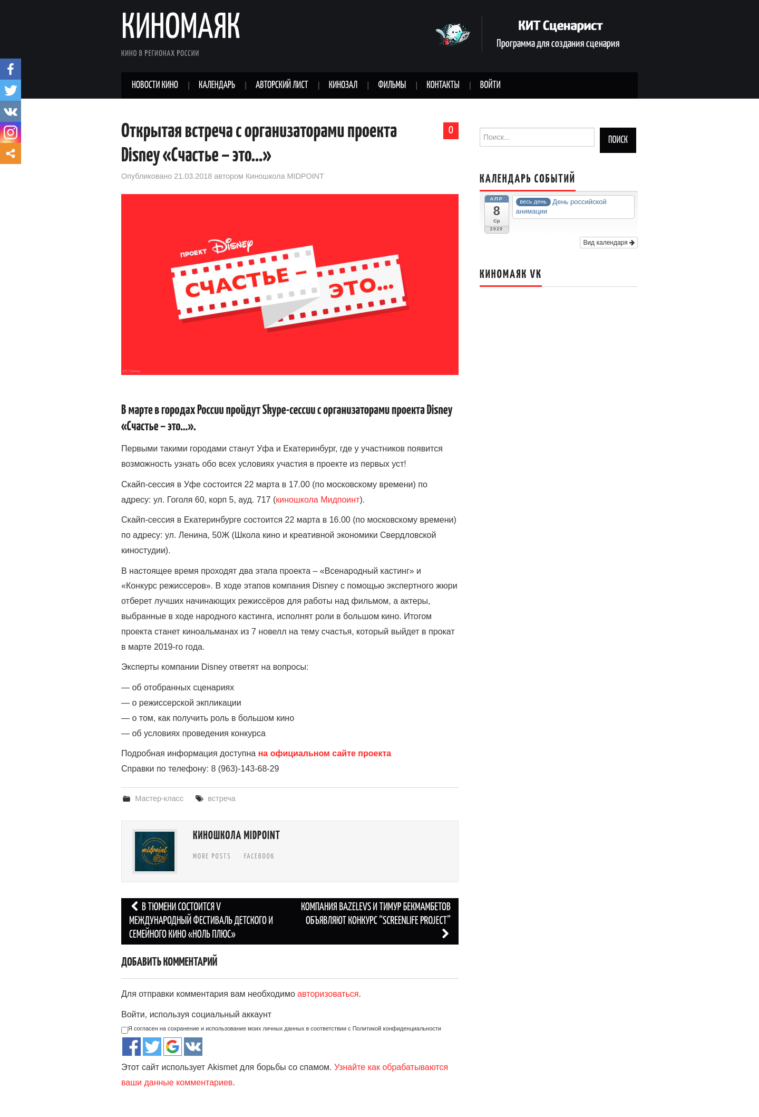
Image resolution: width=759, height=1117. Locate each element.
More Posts (212, 856)
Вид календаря (609, 242)
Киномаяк (181, 28)
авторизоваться (327, 993)
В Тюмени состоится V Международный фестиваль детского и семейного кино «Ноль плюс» (201, 921)
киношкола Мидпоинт (317, 499)
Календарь (217, 85)
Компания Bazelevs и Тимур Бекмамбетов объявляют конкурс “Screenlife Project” (376, 921)
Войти (490, 85)
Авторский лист (282, 85)
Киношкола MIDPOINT (285, 176)
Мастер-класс (159, 798)
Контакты (442, 85)
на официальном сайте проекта (325, 753)
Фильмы (392, 85)
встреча (221, 798)
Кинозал (343, 85)
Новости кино (155, 85)
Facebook (259, 856)
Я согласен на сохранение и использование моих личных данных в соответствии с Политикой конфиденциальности (281, 1029)
